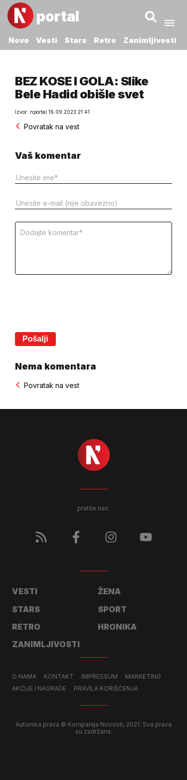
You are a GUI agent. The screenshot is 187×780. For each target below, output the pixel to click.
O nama (24, 676)
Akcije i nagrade (39, 688)
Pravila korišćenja (106, 688)
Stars (75, 40)
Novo (18, 40)
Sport (112, 609)
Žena (109, 591)
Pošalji (35, 339)
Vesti (46, 40)
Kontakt (59, 676)
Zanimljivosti (150, 40)
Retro (105, 40)
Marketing (143, 676)
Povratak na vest (47, 126)
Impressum (99, 676)
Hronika (117, 627)
